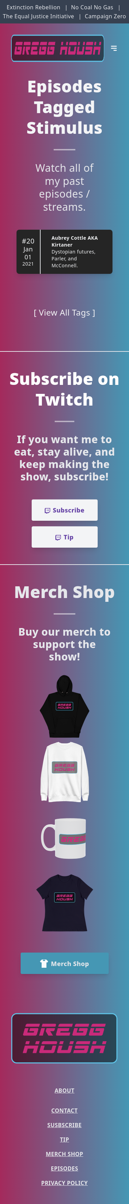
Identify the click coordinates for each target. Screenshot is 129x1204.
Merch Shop (64, 1154)
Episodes (64, 1168)
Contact (64, 1110)
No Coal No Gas (92, 7)
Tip (64, 1139)
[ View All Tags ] (64, 312)
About (65, 1090)
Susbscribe (64, 1125)
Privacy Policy (64, 1183)
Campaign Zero (105, 16)
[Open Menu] (114, 48)
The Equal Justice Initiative (38, 16)
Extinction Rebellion (33, 7)
